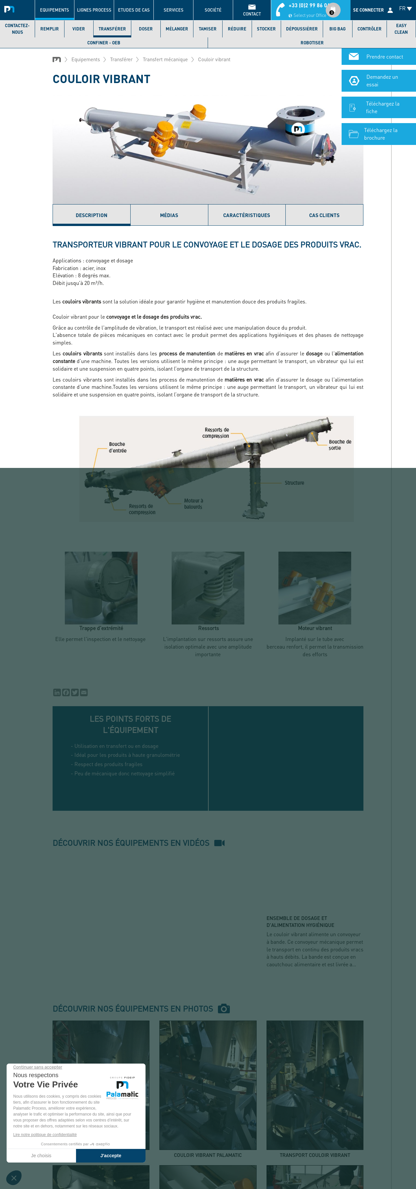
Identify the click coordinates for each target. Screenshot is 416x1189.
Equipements (54, 10)
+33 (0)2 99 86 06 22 (313, 5)
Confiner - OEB (103, 42)
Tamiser (208, 28)
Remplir (49, 28)
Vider (78, 28)
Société (213, 10)
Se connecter (368, 10)
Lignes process (94, 10)
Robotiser (312, 42)
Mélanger (177, 28)
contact (252, 14)
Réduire (237, 28)
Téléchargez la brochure (380, 133)
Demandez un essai (382, 80)
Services (174, 10)
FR (402, 8)
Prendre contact (384, 56)
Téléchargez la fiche (382, 107)
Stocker (266, 28)
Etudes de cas (134, 10)
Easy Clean (401, 29)
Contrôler (369, 28)
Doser (146, 28)
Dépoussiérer (302, 28)
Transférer (112, 28)
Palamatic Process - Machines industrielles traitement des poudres (10, 8)
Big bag (337, 28)
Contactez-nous (17, 29)
